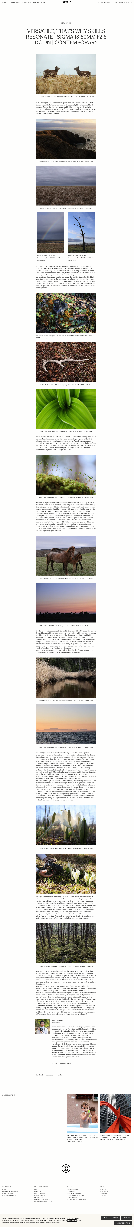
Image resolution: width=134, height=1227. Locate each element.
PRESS (4, 1190)
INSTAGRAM (104, 1192)
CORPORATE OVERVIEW (10, 1192)
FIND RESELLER (39, 1196)
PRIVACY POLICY (72, 1190)
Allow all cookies (110, 1218)
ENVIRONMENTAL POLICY (75, 1196)
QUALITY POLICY (72, 1198)
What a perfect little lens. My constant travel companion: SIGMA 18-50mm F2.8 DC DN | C (115, 1137)
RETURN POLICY (39, 1194)
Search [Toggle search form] (122, 2)
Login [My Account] (115, 2)
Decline (127, 1218)
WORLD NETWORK (8, 1196)
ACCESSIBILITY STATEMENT (76, 1199)
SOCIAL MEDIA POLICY (74, 1194)
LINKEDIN (103, 1196)
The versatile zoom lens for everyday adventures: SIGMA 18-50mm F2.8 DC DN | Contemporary (82, 1138)
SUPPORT (37, 1192)
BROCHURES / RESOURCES (43, 1201)
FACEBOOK (103, 1194)
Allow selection (123, 1223)
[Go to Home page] (67, 2)
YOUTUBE (103, 1190)
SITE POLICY (71, 1192)
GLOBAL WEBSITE (8, 1194)
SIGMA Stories (66, 23)
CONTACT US (38, 1198)
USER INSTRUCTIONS (41, 1199)
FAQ (35, 1190)
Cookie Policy (72, 1220)
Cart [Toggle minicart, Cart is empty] (129, 2)
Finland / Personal (104, 2)
